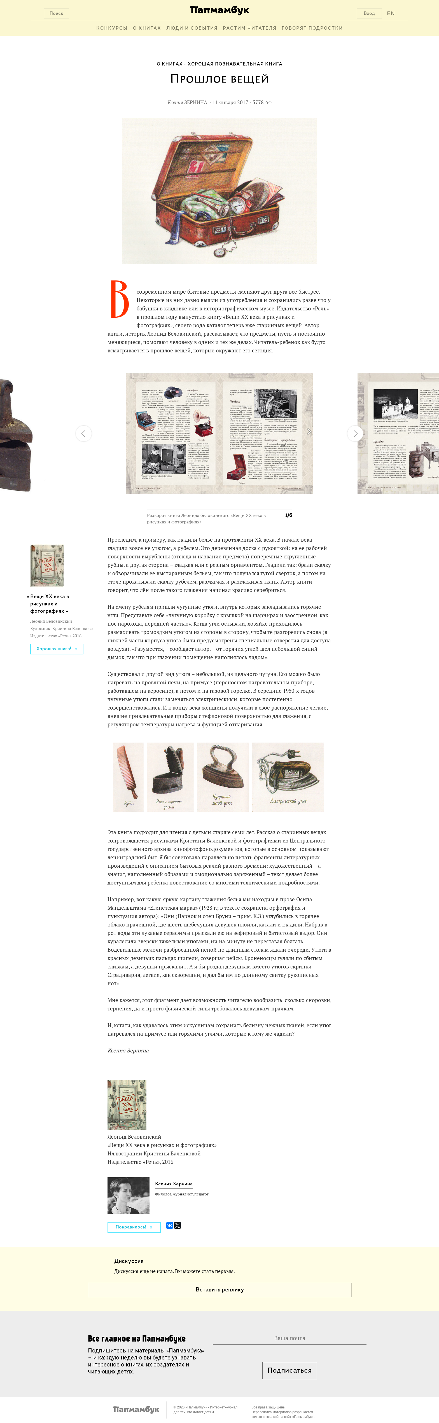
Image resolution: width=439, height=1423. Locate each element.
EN (391, 13)
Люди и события (192, 28)
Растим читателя (250, 28)
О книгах (147, 28)
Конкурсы (112, 28)
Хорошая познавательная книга (235, 64)
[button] (284, 371)
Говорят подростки (312, 28)
